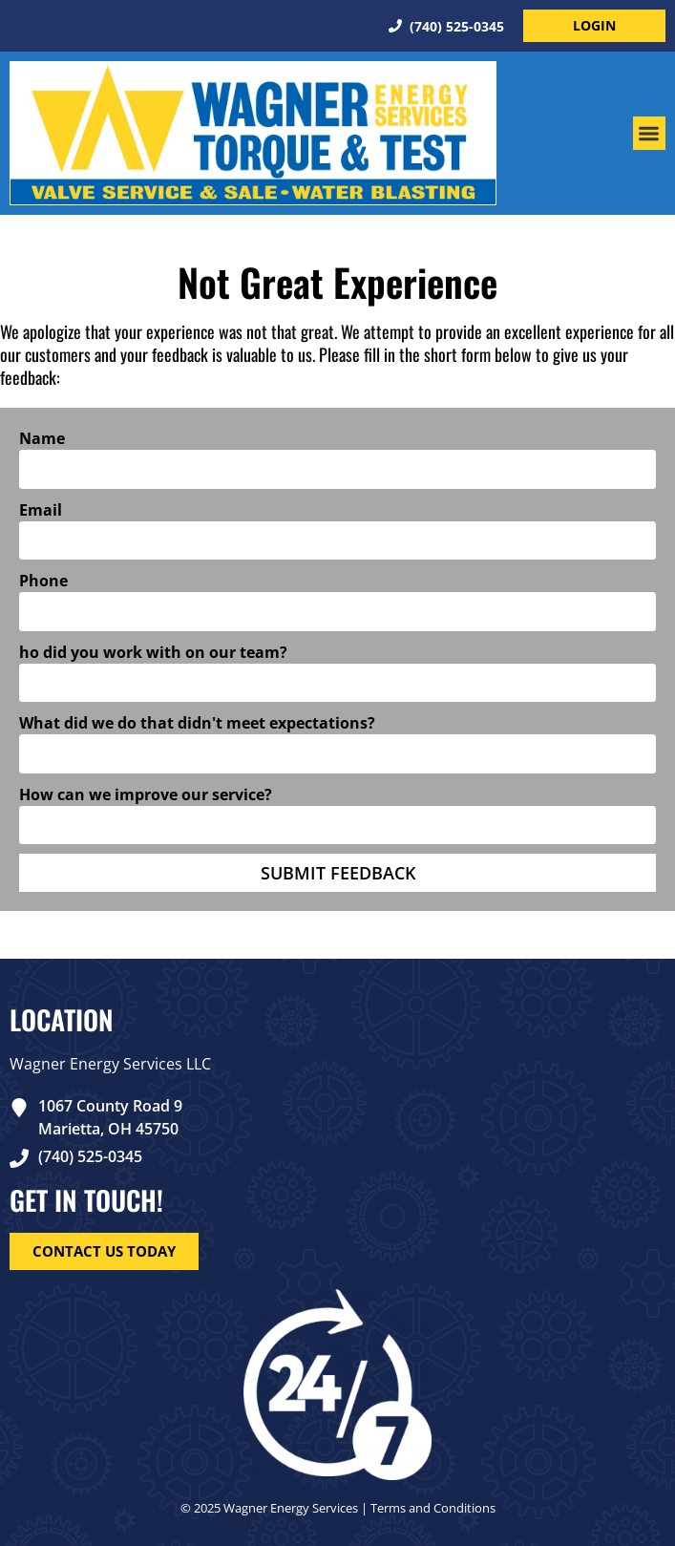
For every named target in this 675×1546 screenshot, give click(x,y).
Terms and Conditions (433, 1507)
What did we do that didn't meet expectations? (197, 722)
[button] (649, 133)
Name (42, 438)
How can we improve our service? (145, 794)
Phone (43, 580)
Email (40, 509)
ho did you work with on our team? (153, 652)
